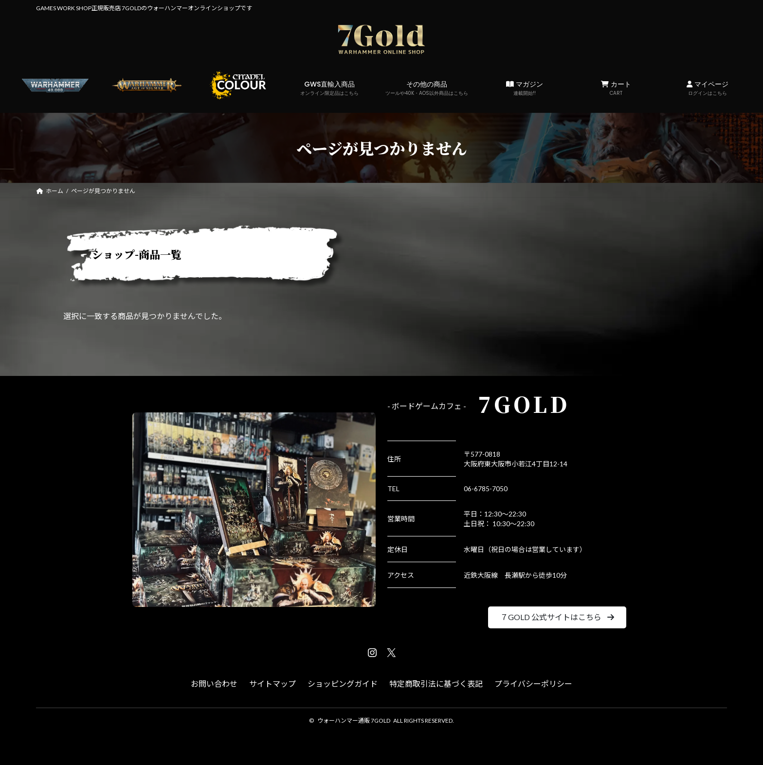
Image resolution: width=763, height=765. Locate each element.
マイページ (707, 88)
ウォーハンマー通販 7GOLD (353, 720)
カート (616, 88)
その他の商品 (426, 88)
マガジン (524, 88)
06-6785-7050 (486, 488)
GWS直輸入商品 (329, 88)
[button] (557, 617)
